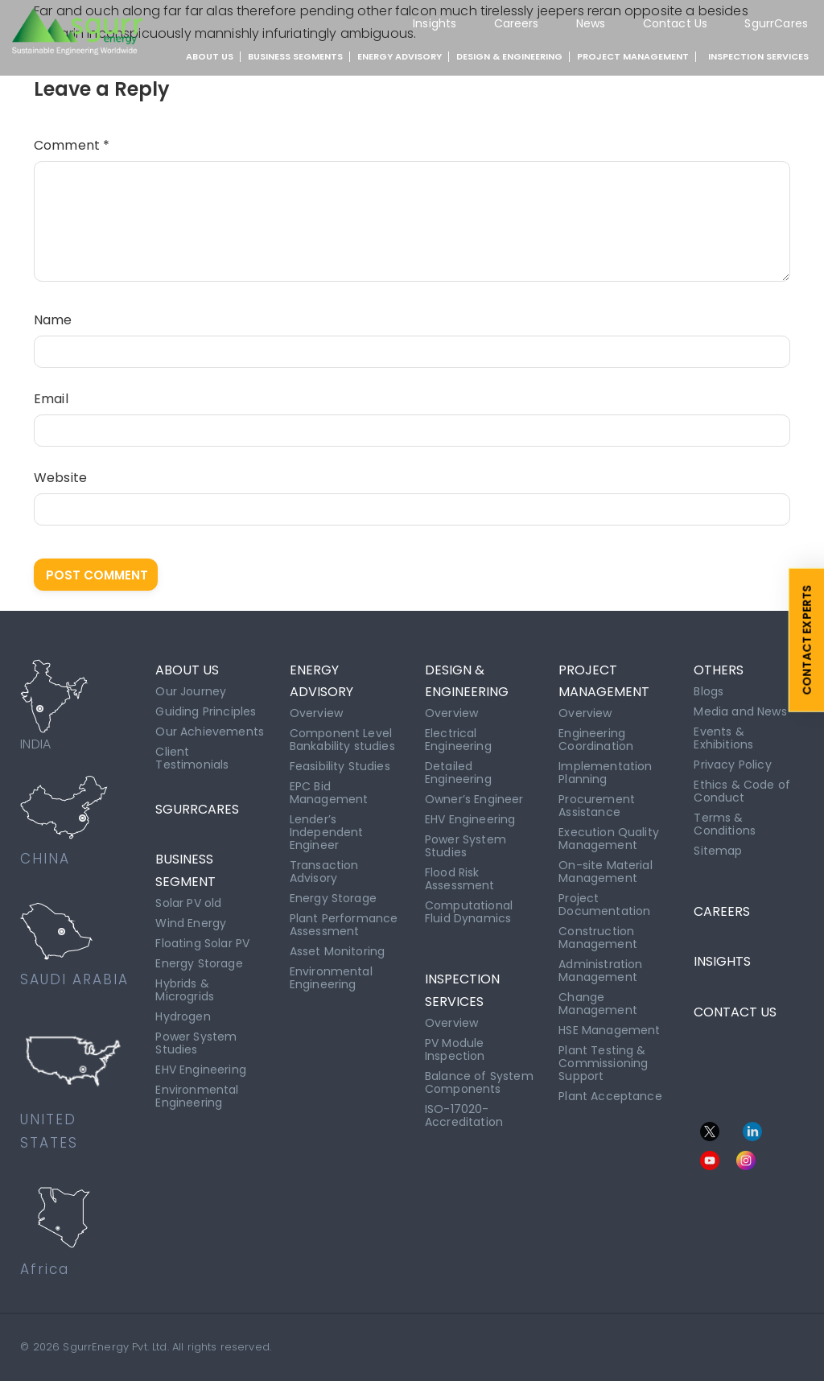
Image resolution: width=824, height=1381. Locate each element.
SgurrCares (776, 23)
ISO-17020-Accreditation (464, 1115)
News (591, 23)
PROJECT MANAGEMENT (633, 56)
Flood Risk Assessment (460, 878)
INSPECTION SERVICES (758, 56)
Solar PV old (188, 903)
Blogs (708, 691)
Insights (434, 23)
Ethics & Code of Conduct (742, 791)
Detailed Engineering (458, 772)
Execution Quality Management (608, 838)
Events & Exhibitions (723, 737)
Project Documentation (604, 904)
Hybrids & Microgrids (184, 989)
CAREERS (722, 911)
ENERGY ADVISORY (399, 56)
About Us (209, 56)
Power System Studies (196, 1043)
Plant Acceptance (610, 1096)
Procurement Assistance (596, 805)
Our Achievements (209, 731)
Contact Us (675, 23)
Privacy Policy (732, 764)
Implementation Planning (605, 772)
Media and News (740, 711)
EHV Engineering (200, 1070)
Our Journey (190, 691)
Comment (71, 145)
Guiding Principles (205, 711)
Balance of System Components (479, 1082)
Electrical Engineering (458, 739)
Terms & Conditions (725, 824)
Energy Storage (198, 963)
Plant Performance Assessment (344, 924)
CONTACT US (735, 1012)
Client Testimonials (192, 758)
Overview (316, 713)
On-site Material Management (605, 871)
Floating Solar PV (202, 943)
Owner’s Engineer (474, 799)
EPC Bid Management (329, 792)
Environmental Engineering (196, 1096)
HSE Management (609, 1030)
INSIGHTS (722, 961)
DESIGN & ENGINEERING (509, 56)
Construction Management (597, 937)
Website (60, 477)
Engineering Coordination (595, 739)
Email (51, 399)
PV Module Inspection (455, 1049)
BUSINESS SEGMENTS (295, 56)
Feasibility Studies (340, 766)
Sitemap (718, 851)
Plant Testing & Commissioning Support (603, 1063)
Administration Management (600, 970)
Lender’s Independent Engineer (327, 832)
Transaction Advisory (324, 871)
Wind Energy (190, 923)
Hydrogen (182, 1016)
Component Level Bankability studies (342, 739)
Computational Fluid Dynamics (469, 911)
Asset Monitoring (337, 951)
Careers (516, 23)
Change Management (597, 1003)
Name (53, 320)
